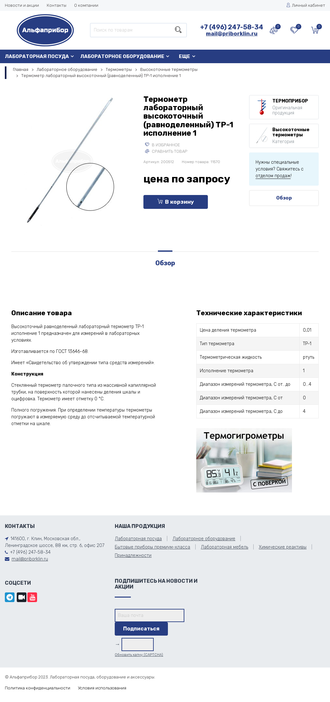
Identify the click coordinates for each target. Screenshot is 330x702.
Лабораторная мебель (224, 547)
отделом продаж (273, 176)
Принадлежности (133, 555)
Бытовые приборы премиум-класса (152, 547)
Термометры (119, 69)
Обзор (284, 198)
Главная (20, 69)
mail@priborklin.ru (231, 33)
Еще (184, 56)
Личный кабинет (305, 5)
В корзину (175, 202)
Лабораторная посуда (37, 56)
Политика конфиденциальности (37, 688)
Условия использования (102, 688)
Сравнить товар (166, 151)
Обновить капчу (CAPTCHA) (139, 655)
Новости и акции (22, 5)
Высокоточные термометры (169, 69)
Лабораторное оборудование (122, 56)
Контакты (56, 5)
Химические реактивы (282, 547)
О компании (86, 5)
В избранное (162, 144)
